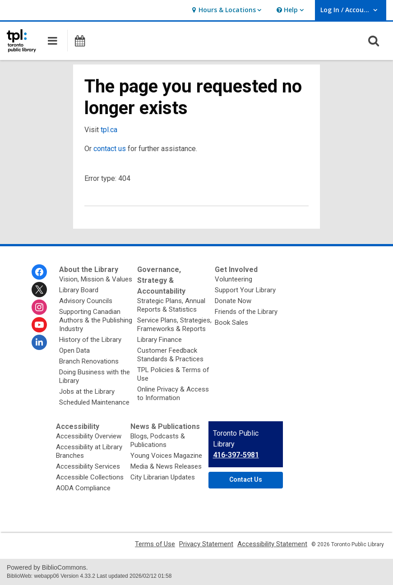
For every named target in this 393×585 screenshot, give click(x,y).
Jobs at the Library (87, 391)
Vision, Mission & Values (95, 279)
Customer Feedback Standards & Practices (170, 354)
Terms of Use (155, 544)
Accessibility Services (88, 466)
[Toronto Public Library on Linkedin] (39, 342)
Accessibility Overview (88, 436)
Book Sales (231, 322)
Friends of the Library (246, 312)
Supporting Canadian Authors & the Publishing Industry (95, 320)
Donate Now (233, 301)
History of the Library (90, 340)
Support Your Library (245, 290)
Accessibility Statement (272, 544)
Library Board (78, 290)
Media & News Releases (166, 466)
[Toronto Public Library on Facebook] (39, 272)
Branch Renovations (89, 361)
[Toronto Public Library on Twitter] (39, 289)
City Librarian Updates (162, 477)
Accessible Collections (90, 477)
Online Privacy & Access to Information (173, 393)
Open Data (74, 350)
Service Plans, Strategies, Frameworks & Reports (174, 324)
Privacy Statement (206, 544)
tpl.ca (109, 129)
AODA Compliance (83, 488)
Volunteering (233, 279)
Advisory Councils (85, 301)
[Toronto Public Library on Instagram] (39, 307)
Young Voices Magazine (166, 455)
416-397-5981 (236, 455)
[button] (225, 10)
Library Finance (159, 340)
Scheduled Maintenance (94, 402)
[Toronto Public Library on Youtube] (39, 324)
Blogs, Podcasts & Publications (157, 440)
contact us (109, 148)
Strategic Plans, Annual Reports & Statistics (171, 305)
